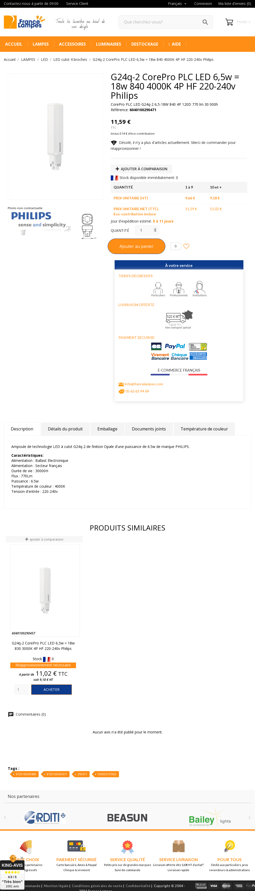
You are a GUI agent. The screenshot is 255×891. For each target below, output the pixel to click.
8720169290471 (57, 774)
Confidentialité (138, 886)
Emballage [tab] (107, 429)
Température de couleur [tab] (204, 429)
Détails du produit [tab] (65, 429)
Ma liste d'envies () (234, 3)
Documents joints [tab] (149, 429)
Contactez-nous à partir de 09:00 (31, 3)
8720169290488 (26, 774)
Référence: (120, 109)
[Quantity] (21, 689)
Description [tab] (22, 429)
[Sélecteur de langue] (178, 4)
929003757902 (107, 774)
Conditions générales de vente (97, 886)
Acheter (52, 689)
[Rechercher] (165, 22)
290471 (82, 774)
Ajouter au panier (137, 246)
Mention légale (56, 886)
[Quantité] (147, 230)
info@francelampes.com (144, 384)
